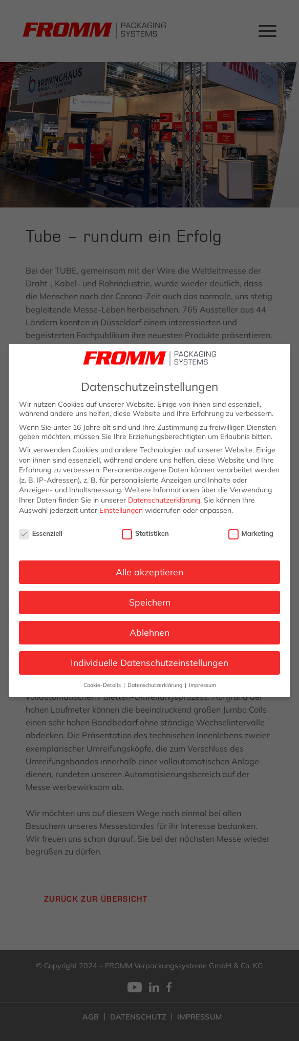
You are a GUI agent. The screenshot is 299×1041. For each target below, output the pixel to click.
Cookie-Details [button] (102, 685)
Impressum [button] (202, 685)
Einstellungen (121, 510)
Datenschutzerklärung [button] (155, 685)
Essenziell (40, 533)
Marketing (250, 533)
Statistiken (145, 533)
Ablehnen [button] (149, 632)
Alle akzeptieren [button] (149, 571)
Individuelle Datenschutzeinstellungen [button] (149, 662)
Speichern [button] (149, 602)
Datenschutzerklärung (164, 500)
